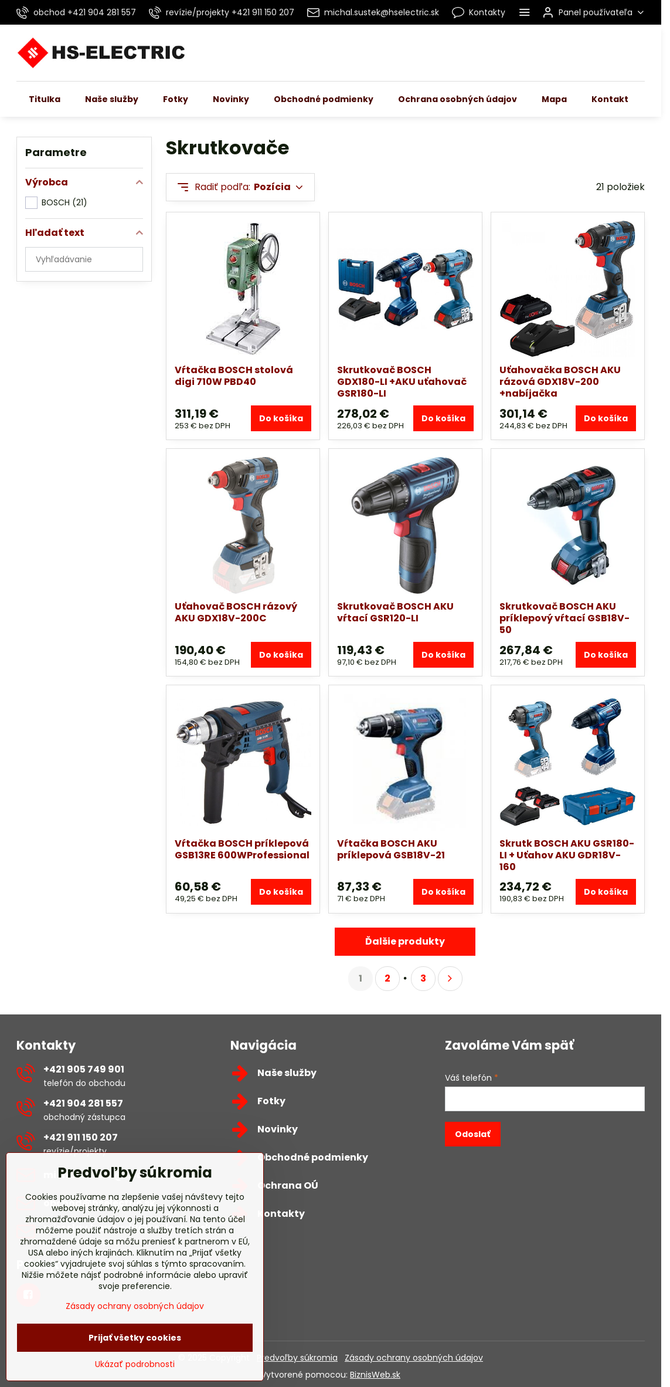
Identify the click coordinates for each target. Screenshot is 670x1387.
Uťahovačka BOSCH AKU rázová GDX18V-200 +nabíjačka (560, 381)
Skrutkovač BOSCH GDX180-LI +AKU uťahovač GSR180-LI (402, 381)
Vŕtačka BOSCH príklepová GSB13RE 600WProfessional (242, 849)
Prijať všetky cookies (135, 1352)
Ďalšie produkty (405, 941)
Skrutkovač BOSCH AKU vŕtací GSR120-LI (395, 612)
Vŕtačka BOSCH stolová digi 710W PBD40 (234, 375)
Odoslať (472, 1134)
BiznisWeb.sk (375, 1375)
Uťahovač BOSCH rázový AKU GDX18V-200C (236, 612)
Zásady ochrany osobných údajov (414, 1358)
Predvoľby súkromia (297, 1358)
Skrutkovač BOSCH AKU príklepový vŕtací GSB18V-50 (564, 618)
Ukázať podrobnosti (135, 1378)
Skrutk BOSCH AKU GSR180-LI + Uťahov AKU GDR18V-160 (566, 855)
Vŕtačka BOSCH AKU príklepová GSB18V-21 (391, 849)
